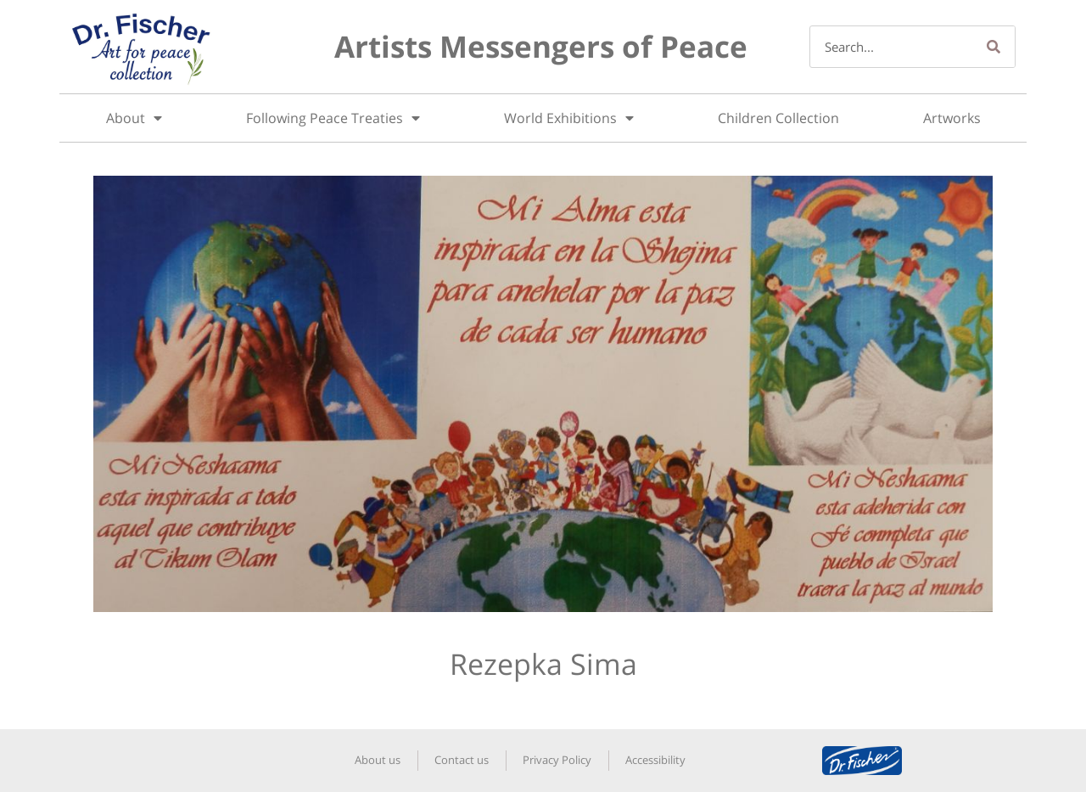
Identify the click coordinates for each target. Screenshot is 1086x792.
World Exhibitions (569, 118)
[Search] (993, 46)
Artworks (952, 118)
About (134, 118)
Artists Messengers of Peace (540, 46)
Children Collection (778, 118)
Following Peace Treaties (333, 118)
